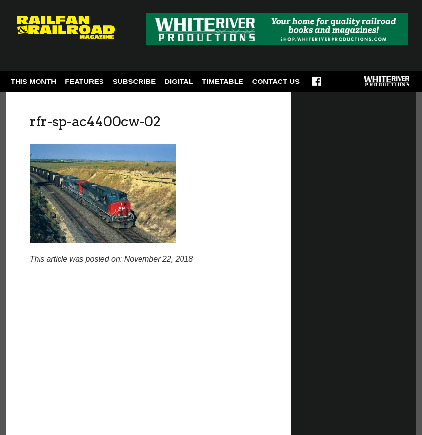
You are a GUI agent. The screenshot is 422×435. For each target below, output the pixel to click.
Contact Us (276, 81)
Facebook (316, 84)
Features (84, 81)
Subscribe (134, 81)
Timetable (222, 81)
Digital (178, 81)
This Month (33, 81)
